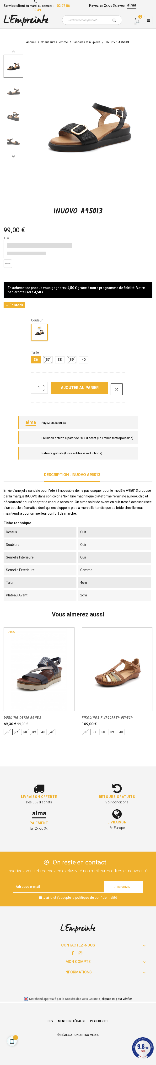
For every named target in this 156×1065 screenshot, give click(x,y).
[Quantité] (39, 388)
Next (13, 156)
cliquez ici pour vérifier (117, 999)
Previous (13, 51)
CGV (50, 1021)
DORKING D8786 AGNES (22, 717)
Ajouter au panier (80, 387)
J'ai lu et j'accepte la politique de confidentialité (80, 898)
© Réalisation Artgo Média (78, 1035)
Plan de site (99, 1021)
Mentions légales (71, 1021)
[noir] (39, 333)
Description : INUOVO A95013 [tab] (72, 474)
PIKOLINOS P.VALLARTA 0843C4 (107, 717)
